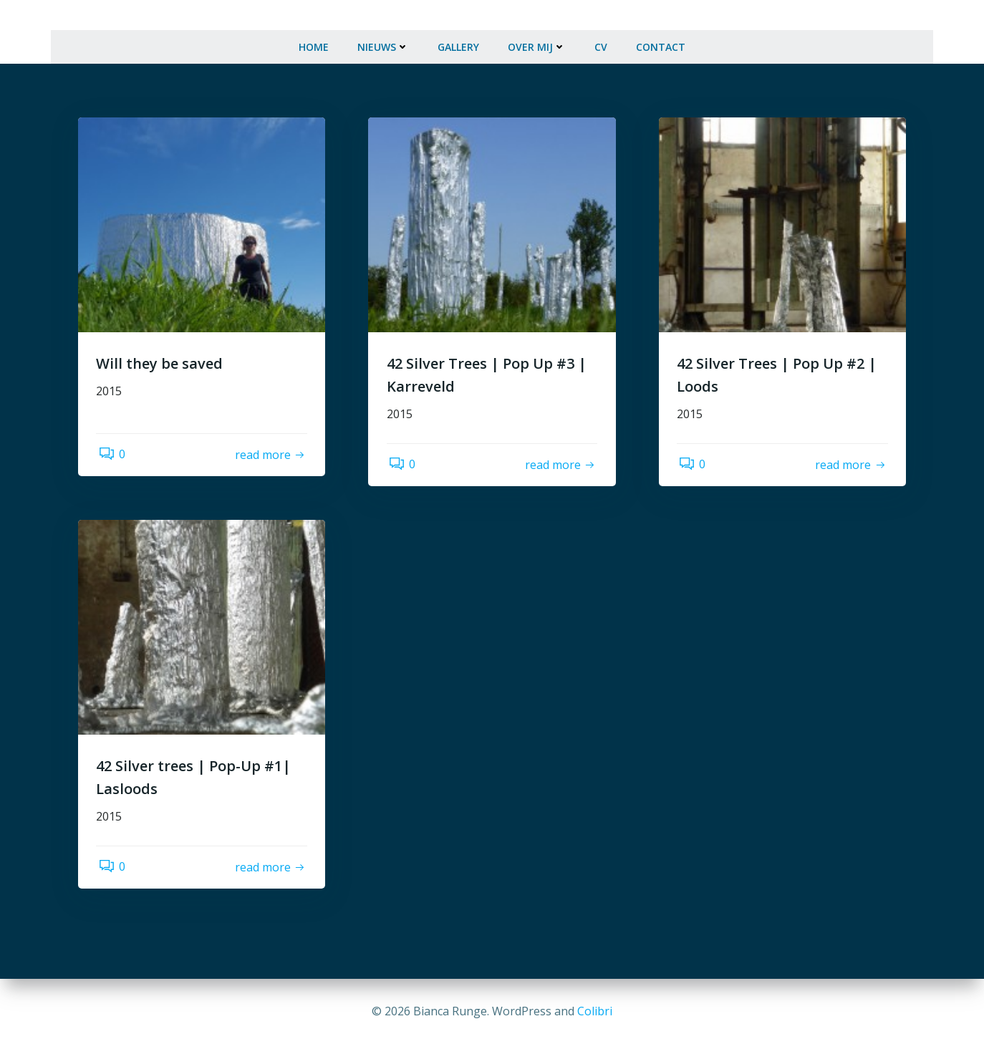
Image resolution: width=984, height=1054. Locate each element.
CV (600, 40)
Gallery (458, 40)
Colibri (594, 1011)
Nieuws (383, 40)
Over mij (537, 40)
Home (314, 40)
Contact (660, 40)
